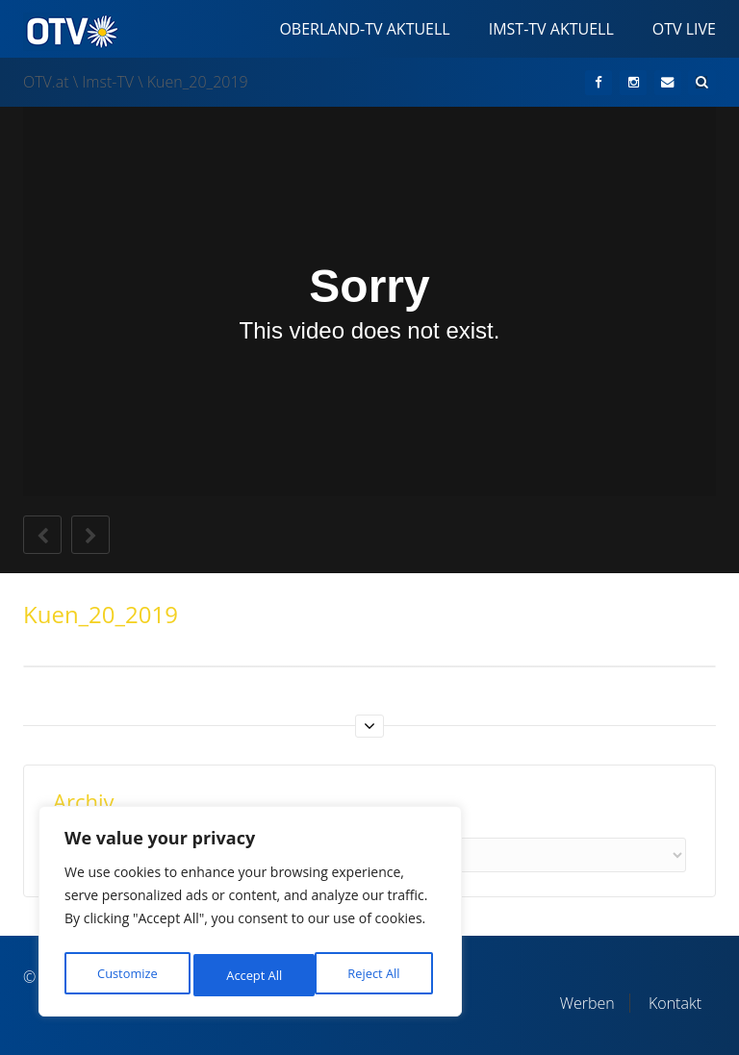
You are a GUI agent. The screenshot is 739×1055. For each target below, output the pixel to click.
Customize (126, 975)
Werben (587, 1003)
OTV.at (46, 81)
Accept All (376, 975)
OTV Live (684, 28)
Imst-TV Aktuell (551, 28)
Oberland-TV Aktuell (364, 28)
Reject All (252, 975)
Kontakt (675, 1003)
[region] (250, 916)
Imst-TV (108, 81)
